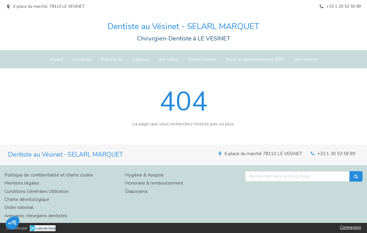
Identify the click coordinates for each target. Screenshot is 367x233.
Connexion (350, 227)
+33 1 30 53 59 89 (336, 154)
